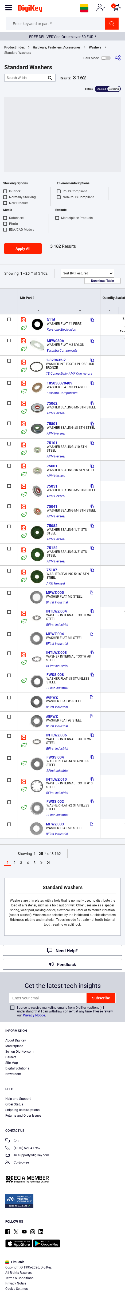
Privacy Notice (34, 1015)
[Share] (118, 57)
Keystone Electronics (61, 329)
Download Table (102, 281)
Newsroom (13, 1074)
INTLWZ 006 (56, 735)
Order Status (14, 1104)
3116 (51, 320)
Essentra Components (62, 350)
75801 (52, 423)
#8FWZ (52, 716)
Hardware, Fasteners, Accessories (56, 47)
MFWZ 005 (55, 592)
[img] (30, 9)
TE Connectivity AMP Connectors (69, 373)
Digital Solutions (17, 1068)
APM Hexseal (56, 413)
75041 (52, 506)
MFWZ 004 (55, 634)
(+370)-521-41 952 (23, 1148)
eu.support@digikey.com (27, 1155)
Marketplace (14, 1046)
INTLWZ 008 (56, 652)
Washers (95, 47)
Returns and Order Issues (23, 1115)
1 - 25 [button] (25, 273)
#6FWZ (52, 697)
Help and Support (18, 1099)
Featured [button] (75, 273)
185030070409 (59, 383)
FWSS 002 (55, 801)
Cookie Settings (16, 1289)
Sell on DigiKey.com (19, 1051)
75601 (52, 466)
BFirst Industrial (57, 602)
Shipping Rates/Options (22, 1110)
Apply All (22, 248)
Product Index (14, 47)
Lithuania (14, 1262)
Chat (13, 1141)
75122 (52, 548)
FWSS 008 (55, 674)
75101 (52, 443)
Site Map (11, 1063)
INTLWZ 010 (56, 779)
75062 (52, 403)
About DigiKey (15, 1040)
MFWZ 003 (55, 824)
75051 (52, 486)
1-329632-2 (56, 360)
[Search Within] (26, 77)
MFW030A (55, 341)
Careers (10, 1057)
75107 (51, 570)
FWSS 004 (55, 757)
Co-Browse (17, 1162)
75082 (52, 526)
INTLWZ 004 (56, 611)
